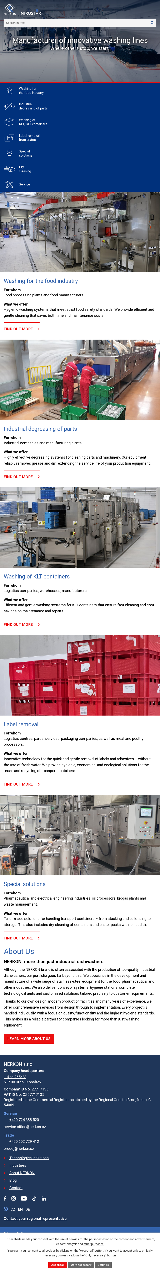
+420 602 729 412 (24, 1141)
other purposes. (94, 1243)
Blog (13, 1180)
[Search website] (80, 23)
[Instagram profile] (13, 1198)
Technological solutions (29, 1158)
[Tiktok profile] (34, 1198)
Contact (15, 1188)
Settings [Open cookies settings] (104, 1264)
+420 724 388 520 (24, 1119)
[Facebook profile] (5, 1198)
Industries (17, 1165)
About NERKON (22, 1173)
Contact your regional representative (35, 1218)
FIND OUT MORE (18, 329)
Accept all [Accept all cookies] (57, 1264)
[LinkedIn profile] (44, 1198)
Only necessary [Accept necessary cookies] (80, 1264)
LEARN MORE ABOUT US (29, 1038)
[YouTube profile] (24, 1198)
